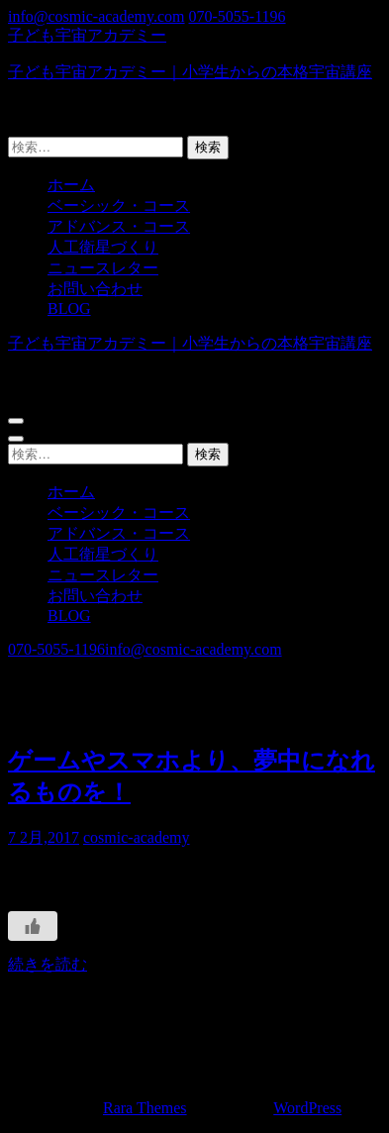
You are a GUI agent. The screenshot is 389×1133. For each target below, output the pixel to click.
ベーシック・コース (119, 205)
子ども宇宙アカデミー (87, 35)
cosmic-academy (136, 837)
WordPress (307, 1107)
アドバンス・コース (119, 226)
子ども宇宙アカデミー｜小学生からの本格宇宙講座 (190, 71)
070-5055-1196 (237, 16)
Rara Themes (145, 1107)
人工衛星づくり (103, 247)
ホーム (71, 184)
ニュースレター (103, 267)
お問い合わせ (95, 288)
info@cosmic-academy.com (96, 16)
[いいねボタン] (32, 926)
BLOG (69, 308)
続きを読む (47, 964)
